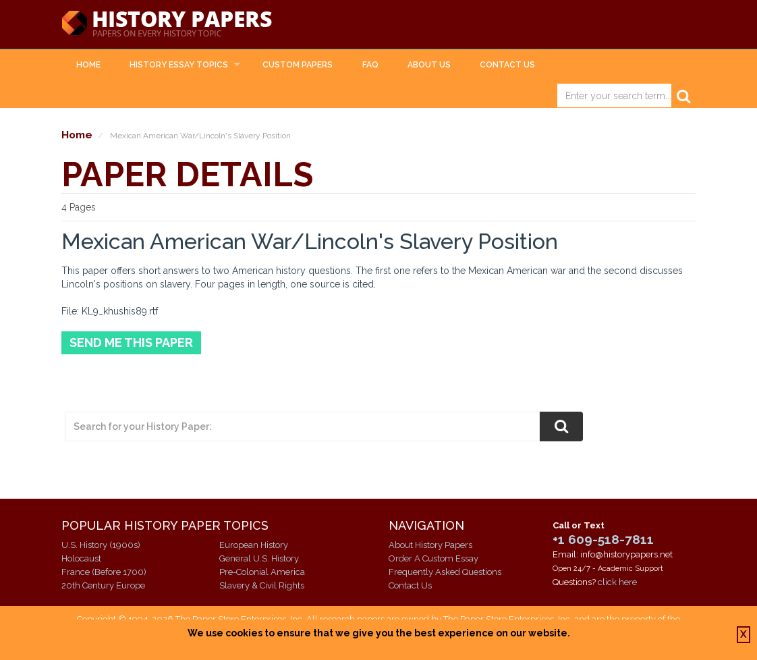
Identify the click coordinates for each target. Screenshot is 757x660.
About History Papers (430, 545)
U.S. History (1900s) (100, 545)
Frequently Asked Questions (445, 572)
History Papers (166, 24)
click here (617, 582)
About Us (429, 65)
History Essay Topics (179, 65)
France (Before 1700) (103, 572)
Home (88, 65)
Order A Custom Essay (433, 558)
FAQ (370, 65)
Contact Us (507, 65)
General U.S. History (259, 558)
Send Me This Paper (131, 342)
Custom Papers (297, 65)
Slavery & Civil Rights (261, 585)
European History (253, 545)
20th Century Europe (103, 585)
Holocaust (81, 558)
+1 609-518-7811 (603, 539)
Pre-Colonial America (262, 572)
